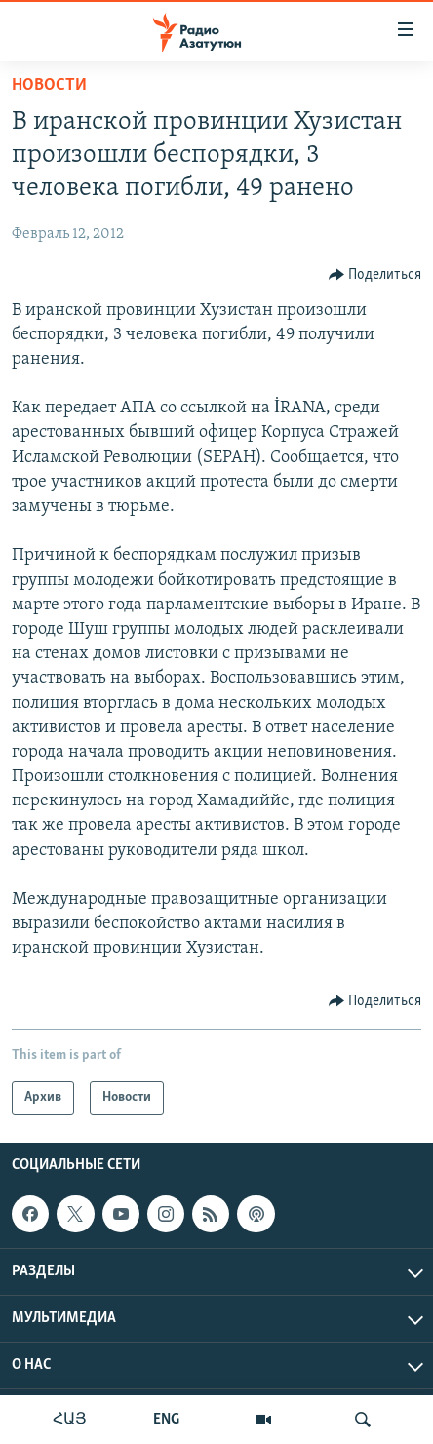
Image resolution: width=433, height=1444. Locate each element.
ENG (166, 1419)
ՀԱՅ (70, 1419)
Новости (49, 85)
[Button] (375, 275)
